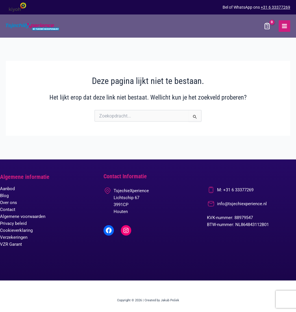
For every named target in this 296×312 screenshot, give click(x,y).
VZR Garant (11, 244)
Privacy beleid (13, 223)
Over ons (8, 202)
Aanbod (7, 188)
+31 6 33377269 (275, 7)
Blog (4, 195)
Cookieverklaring (16, 230)
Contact (7, 209)
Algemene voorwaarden (22, 216)
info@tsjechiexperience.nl (242, 203)
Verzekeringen (13, 237)
